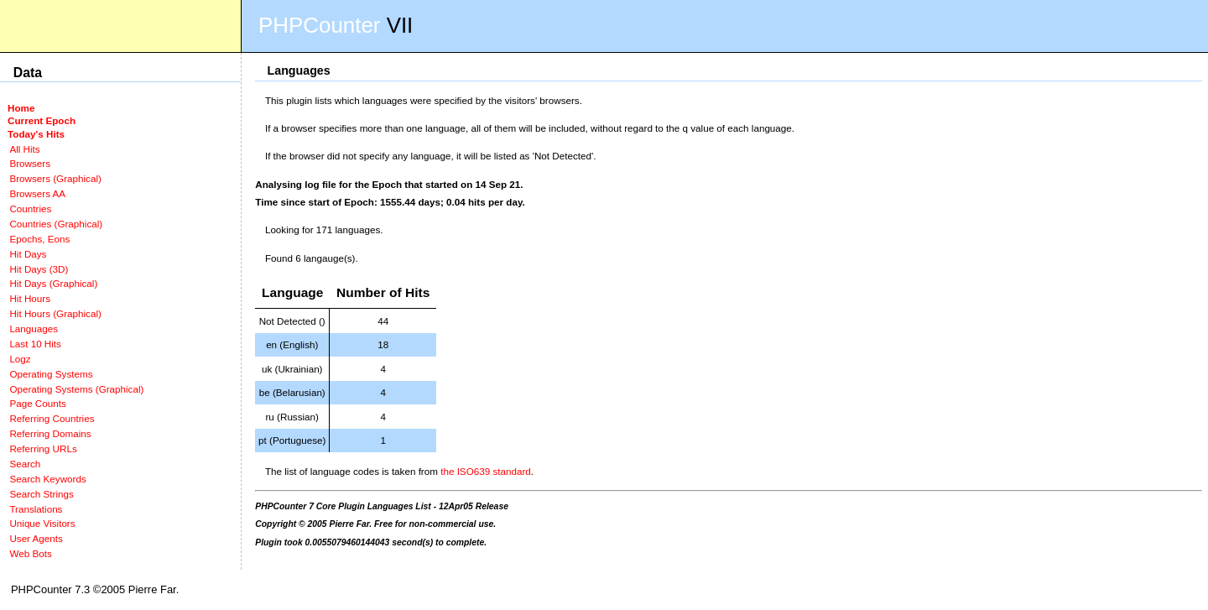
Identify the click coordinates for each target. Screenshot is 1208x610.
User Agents (36, 538)
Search (24, 463)
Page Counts (37, 403)
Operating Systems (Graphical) (76, 388)
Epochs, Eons (39, 238)
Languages (33, 328)
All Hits (24, 148)
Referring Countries (51, 418)
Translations (35, 508)
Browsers (29, 163)
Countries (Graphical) (55, 223)
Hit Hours (29, 298)
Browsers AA (37, 193)
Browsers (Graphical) (55, 178)
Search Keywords (47, 478)
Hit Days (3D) (38, 268)
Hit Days (27, 253)
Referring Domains (50, 433)
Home (21, 107)
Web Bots (30, 553)
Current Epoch (42, 120)
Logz (19, 358)
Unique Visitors (42, 523)
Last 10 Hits (35, 343)
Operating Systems (50, 373)
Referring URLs (42, 448)
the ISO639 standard (485, 471)
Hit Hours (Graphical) (55, 313)
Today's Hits (36, 133)
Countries (30, 208)
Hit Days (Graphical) (53, 283)
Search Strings (41, 493)
